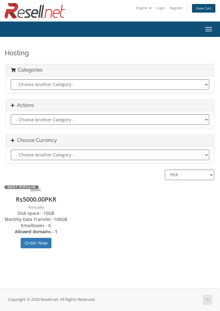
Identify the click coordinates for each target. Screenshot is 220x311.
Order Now (36, 243)
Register (176, 8)
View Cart (203, 8)
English (144, 8)
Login (160, 8)
